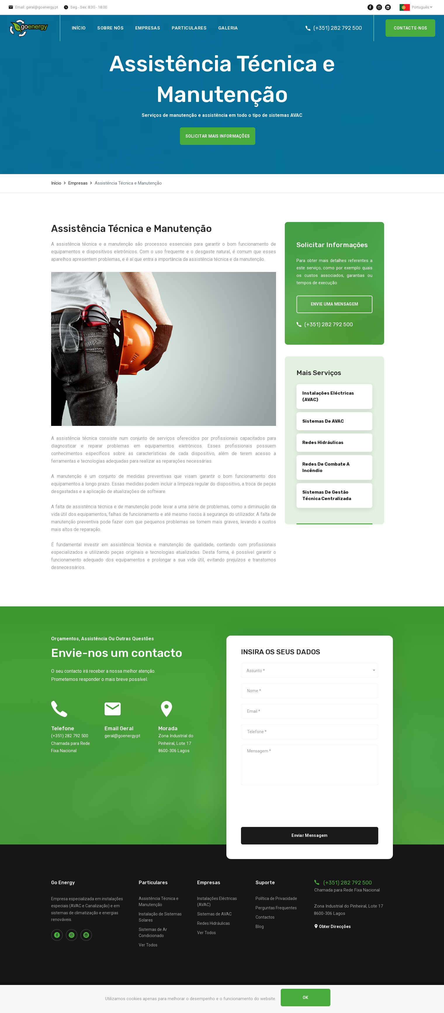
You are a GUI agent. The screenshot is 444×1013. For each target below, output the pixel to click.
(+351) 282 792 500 (337, 28)
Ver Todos (148, 945)
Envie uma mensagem (334, 304)
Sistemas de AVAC (214, 914)
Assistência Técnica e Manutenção (158, 901)
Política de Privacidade (276, 898)
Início (79, 28)
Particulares (189, 28)
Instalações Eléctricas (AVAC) (217, 901)
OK (305, 997)
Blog (260, 926)
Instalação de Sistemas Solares (160, 917)
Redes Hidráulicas (213, 923)
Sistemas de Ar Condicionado (153, 932)
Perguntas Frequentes (276, 908)
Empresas (147, 28)
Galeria (228, 28)
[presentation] (285, 802)
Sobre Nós (110, 28)
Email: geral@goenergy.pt (36, 7)
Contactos (265, 917)
